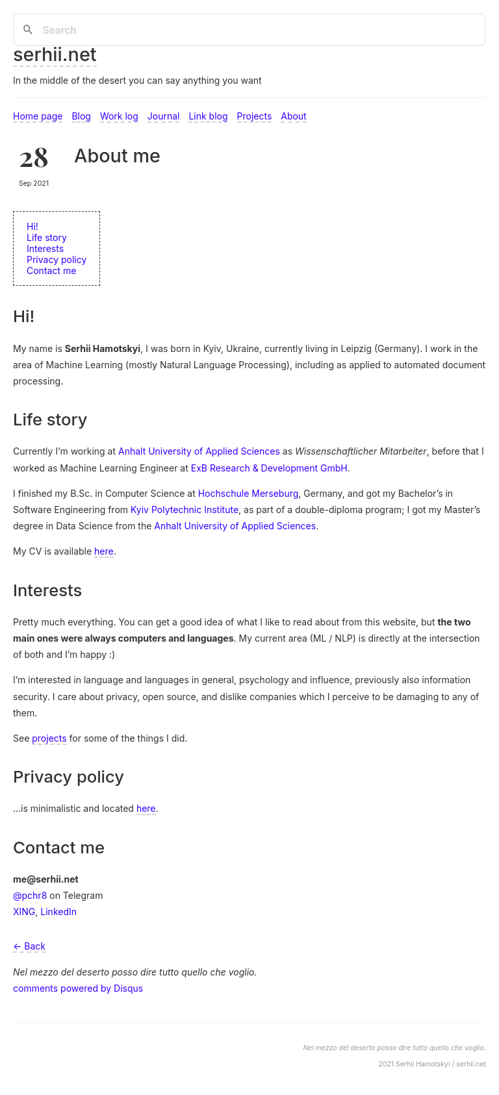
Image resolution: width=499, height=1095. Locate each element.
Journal (163, 115)
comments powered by (78, 988)
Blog (81, 115)
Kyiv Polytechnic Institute (184, 509)
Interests (45, 248)
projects (49, 738)
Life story (47, 237)
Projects (254, 115)
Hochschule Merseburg (248, 493)
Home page (37, 115)
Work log (119, 115)
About (293, 115)
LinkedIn (58, 911)
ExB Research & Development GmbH (269, 467)
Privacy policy (56, 259)
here (104, 551)
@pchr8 (30, 895)
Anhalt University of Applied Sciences (199, 451)
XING (24, 911)
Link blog (207, 115)
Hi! (32, 226)
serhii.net (55, 54)
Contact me (51, 270)
